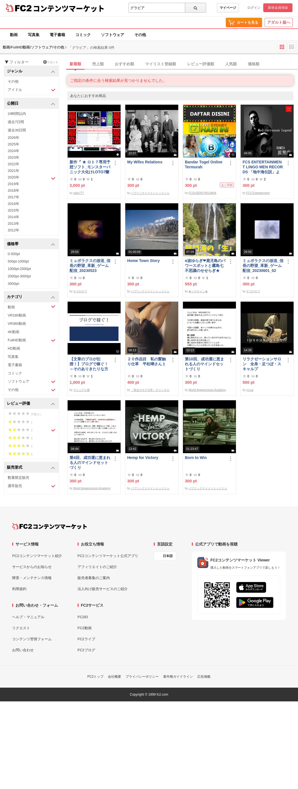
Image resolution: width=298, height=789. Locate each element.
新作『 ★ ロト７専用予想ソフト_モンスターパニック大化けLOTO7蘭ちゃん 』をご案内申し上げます (90, 167)
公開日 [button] (31, 103)
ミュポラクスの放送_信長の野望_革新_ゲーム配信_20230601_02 (263, 265)
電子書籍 (57, 35)
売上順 (98, 64)
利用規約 (19, 589)
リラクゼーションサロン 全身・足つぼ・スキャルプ (262, 364)
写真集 (33, 35)
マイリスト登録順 (160, 64)
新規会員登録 (278, 8)
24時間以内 (17, 114)
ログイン (253, 8)
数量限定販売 (18, 477)
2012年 (13, 230)
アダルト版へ (278, 22)
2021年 (13, 171)
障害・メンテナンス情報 (32, 578)
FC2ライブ (86, 639)
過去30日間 (17, 130)
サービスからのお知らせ (32, 567)
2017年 (13, 197)
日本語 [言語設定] (168, 556)
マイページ (228, 8)
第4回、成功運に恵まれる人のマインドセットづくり (90, 462)
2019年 (13, 184)
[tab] (182, 64)
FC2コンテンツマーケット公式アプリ (108, 556)
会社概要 (114, 677)
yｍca (249, 389)
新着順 (75, 64)
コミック (83, 35)
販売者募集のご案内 (94, 578)
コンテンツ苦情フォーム (32, 639)
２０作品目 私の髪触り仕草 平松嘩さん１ (146, 361)
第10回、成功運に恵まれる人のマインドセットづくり (204, 364)
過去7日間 (16, 122)
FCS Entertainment (258, 192)
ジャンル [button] (31, 71)
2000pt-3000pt (19, 276)
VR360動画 (17, 323)
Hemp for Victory (142, 457)
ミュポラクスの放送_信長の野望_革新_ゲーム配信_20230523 (90, 265)
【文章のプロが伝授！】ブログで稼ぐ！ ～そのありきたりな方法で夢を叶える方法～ (89, 364)
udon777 (78, 192)
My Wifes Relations (144, 162)
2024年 (13, 151)
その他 (140, 35)
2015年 (13, 210)
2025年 (13, 144)
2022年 (13, 164)
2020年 (31, 178)
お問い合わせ (23, 650)
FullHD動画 (31, 340)
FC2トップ (95, 677)
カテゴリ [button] (31, 297)
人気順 (231, 64)
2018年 (13, 190)
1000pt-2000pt (19, 269)
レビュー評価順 (200, 64)
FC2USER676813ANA (202, 192)
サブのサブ (80, 291)
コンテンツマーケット (69, 8)
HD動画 (14, 348)
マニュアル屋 (81, 389)
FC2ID (83, 617)
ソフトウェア (112, 35)
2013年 (13, 223)
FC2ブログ (86, 650)
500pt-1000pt (18, 261)
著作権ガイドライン (178, 677)
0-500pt (14, 254)
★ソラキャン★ (198, 291)
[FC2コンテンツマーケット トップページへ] (49, 526)
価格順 (253, 64)
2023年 (13, 157)
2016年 (13, 204)
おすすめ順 (124, 64)
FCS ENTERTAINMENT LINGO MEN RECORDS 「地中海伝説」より (263, 167)
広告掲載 (204, 677)
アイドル (31, 90)
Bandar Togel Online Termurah (203, 164)
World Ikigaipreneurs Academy (207, 389)
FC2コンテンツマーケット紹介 (37, 556)
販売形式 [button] (31, 467)
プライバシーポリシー (142, 677)
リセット (50, 62)
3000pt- (14, 284)
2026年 (13, 138)
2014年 (13, 217)
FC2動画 (85, 628)
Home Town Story (143, 260)
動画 (14, 35)
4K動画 (13, 332)
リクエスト (21, 628)
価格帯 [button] (31, 244)
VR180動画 (17, 315)
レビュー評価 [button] (31, 403)
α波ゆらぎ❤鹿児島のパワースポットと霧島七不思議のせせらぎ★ (205, 265)
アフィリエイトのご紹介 (97, 567)
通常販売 (31, 486)
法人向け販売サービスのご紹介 (103, 589)
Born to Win (196, 457)
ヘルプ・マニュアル (28, 617)
